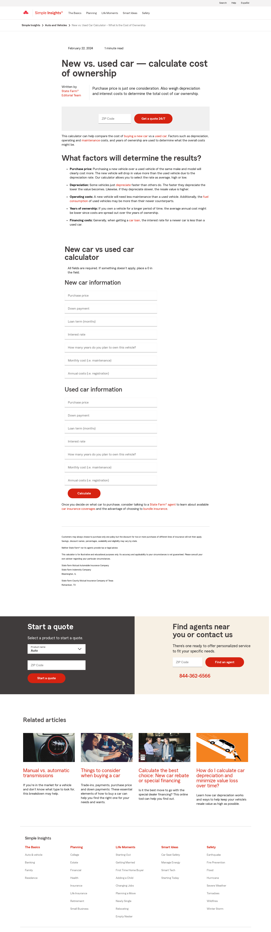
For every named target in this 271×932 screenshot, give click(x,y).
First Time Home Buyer (130, 870)
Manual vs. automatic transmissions (46, 773)
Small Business (79, 908)
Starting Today (170, 878)
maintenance (91, 140)
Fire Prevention (216, 862)
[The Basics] (75, 13)
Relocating (122, 908)
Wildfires (212, 901)
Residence (31, 878)
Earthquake (214, 854)
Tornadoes (213, 893)
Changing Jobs (125, 885)
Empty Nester (124, 916)
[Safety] (146, 13)
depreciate (123, 185)
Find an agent (224, 662)
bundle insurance (155, 508)
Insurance (76, 885)
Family (29, 870)
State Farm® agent (163, 504)
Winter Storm (215, 908)
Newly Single (123, 901)
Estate (74, 862)
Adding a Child (124, 878)
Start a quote (46, 678)
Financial (75, 870)
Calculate (84, 493)
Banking (30, 862)
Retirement (77, 901)
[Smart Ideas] (130, 13)
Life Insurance (78, 893)
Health (74, 878)
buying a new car (136, 136)
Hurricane (213, 878)
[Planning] (91, 13)
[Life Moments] (109, 13)
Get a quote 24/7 (153, 118)
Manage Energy (170, 862)
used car (161, 136)
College (74, 854)
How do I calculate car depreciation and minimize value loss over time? (220, 778)
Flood (210, 870)
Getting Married (125, 862)
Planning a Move (126, 893)
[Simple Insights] (49, 14)
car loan (134, 220)
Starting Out (123, 854)
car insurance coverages (78, 508)
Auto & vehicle (33, 854)
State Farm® (71, 93)
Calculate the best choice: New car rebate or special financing (164, 775)
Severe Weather (216, 885)
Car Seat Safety (170, 854)
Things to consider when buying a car (100, 773)
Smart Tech (168, 870)
